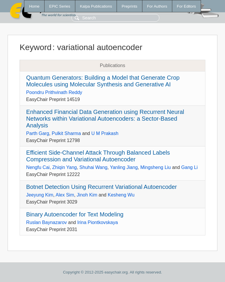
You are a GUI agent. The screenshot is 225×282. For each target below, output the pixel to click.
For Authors (157, 6)
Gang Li (189, 167)
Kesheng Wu (121, 194)
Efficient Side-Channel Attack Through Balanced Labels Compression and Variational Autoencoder (98, 156)
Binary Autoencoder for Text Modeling (74, 214)
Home (34, 6)
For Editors (186, 6)
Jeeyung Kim (39, 194)
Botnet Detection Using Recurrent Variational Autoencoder (101, 187)
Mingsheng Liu (155, 167)
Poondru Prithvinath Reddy (54, 92)
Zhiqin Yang (64, 167)
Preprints (129, 6)
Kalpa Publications (96, 6)
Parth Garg (37, 133)
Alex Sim (65, 194)
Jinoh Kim (87, 194)
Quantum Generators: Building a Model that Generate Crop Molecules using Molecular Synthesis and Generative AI (103, 81)
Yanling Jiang (124, 167)
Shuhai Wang (93, 167)
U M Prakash (104, 133)
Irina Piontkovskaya (97, 222)
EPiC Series (59, 6)
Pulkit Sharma (66, 133)
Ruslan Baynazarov (46, 222)
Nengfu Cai (38, 167)
